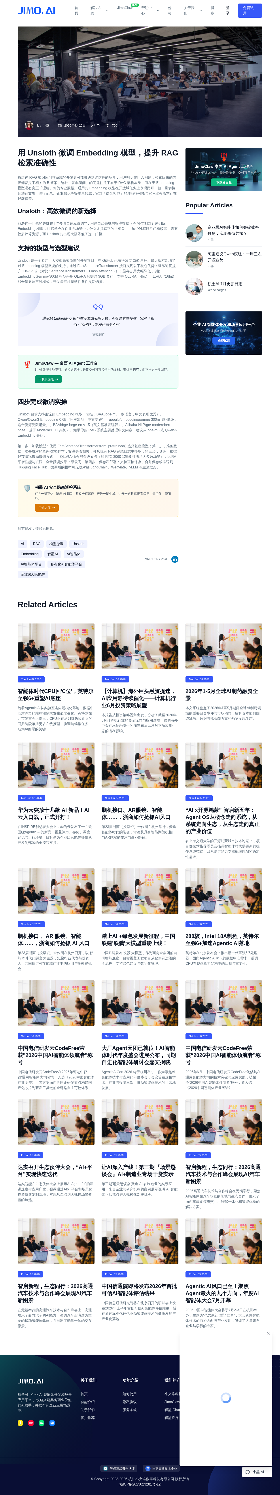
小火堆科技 (173, 1394)
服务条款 (130, 1410)
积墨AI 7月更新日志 (225, 284)
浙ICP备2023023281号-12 (140, 1484)
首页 (76, 10)
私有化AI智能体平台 (66, 564)
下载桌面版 (48, 379)
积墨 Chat (172, 1410)
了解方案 (46, 508)
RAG (37, 544)
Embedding (30, 554)
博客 (212, 10)
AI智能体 (74, 554)
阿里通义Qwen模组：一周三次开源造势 (235, 257)
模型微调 (56, 544)
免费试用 (248, 10)
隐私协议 (130, 1402)
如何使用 (130, 1394)
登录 (227, 10)
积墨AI (52, 554)
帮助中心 (150, 10)
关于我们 (193, 10)
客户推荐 (88, 1418)
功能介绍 (88, 1402)
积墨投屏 (172, 1418)
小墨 (45, 125)
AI (22, 544)
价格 (170, 10)
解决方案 (99, 10)
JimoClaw (124, 7)
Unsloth (78, 544)
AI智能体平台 (31, 564)
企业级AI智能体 (33, 574)
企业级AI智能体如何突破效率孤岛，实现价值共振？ (233, 230)
